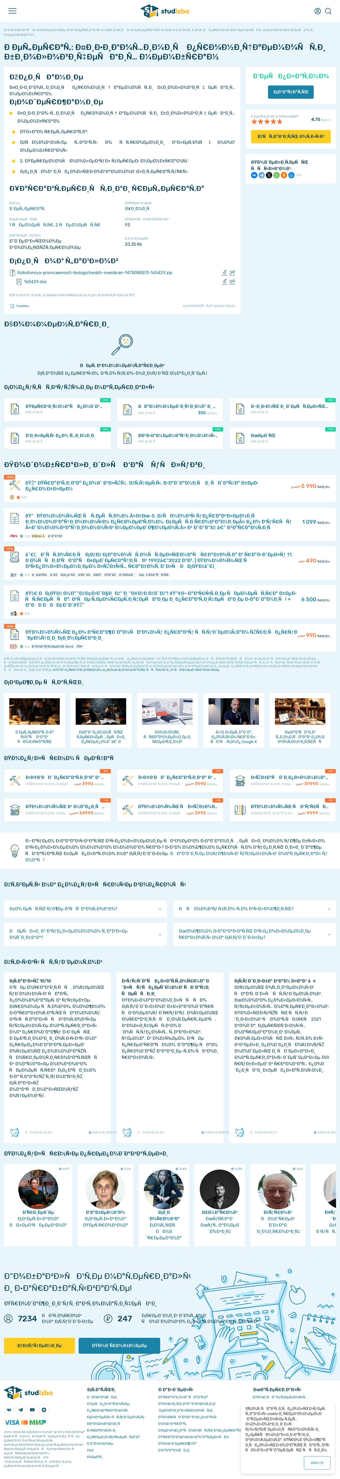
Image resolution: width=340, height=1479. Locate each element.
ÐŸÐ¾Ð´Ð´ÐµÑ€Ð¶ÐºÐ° (177, 1444)
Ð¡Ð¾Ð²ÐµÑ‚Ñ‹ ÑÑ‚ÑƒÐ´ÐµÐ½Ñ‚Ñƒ (116, 1417)
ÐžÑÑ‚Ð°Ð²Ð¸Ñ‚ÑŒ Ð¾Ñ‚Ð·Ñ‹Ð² (291, 136)
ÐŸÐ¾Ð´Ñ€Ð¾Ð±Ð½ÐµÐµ (119, 1345)
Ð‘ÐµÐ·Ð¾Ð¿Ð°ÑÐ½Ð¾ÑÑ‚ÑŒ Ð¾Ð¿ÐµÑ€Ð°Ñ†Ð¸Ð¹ (203, 1430)
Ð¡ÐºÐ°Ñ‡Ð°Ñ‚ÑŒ (291, 91)
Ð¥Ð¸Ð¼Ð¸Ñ (139, 208)
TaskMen (19, 306)
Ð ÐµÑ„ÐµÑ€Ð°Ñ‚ (27, 208)
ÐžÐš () (317, 1463)
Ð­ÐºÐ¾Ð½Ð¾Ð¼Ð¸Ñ (105, 1424)
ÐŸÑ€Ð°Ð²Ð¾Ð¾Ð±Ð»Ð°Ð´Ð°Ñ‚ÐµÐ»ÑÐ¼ (193, 1437)
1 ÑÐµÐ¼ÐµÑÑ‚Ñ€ (31, 224)
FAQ (90, 1450)
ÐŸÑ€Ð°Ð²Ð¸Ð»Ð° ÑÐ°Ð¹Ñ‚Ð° (183, 1397)
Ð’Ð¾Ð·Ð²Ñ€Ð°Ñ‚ (172, 1424)
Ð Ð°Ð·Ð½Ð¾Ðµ (100, 1444)
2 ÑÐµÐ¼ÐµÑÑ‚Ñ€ (78, 224)
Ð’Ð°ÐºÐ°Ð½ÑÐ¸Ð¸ (174, 1450)
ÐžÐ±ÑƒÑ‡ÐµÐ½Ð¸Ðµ (39, 1345)
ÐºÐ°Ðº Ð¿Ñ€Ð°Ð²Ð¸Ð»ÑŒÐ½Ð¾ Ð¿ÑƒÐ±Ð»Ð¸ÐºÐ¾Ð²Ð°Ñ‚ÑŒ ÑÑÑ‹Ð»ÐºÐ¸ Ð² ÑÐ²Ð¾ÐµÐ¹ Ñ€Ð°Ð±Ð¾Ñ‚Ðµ (136, 670)
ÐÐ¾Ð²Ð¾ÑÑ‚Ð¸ (102, 1397)
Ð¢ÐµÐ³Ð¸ (95, 1457)
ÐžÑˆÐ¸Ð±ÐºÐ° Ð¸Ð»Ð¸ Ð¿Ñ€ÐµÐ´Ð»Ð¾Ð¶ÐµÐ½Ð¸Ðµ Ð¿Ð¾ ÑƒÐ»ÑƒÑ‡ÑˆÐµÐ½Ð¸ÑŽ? (72, 295)
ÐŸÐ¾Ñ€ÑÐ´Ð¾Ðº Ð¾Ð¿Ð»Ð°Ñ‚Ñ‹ (187, 1417)
